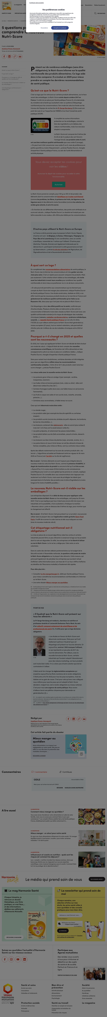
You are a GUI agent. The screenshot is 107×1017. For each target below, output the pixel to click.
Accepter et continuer (60, 28)
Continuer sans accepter (36, 3)
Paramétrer (44, 28)
